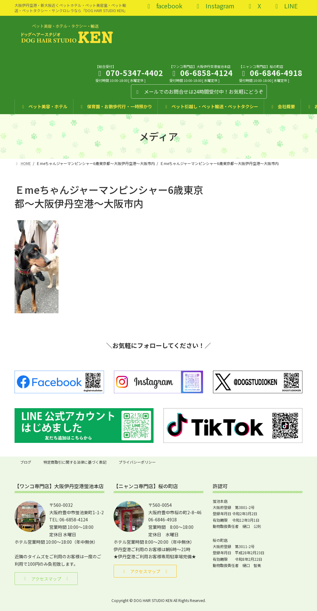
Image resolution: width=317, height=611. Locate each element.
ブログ (25, 462)
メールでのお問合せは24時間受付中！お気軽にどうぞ (198, 91)
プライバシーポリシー (137, 462)
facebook (163, 6)
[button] (46, 578)
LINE (285, 6)
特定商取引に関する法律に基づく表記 (74, 462)
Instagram (214, 6)
